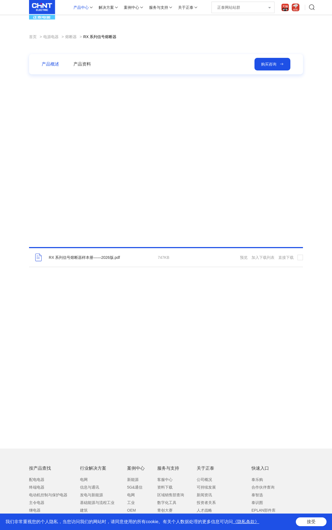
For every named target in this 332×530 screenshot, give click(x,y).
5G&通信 (134, 487)
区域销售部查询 (170, 495)
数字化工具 (166, 502)
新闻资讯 (204, 495)
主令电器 (36, 502)
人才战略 (204, 510)
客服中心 (165, 479)
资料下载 (165, 487)
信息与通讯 (89, 487)
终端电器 (36, 487)
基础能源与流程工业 (97, 502)
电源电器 (51, 37)
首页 (33, 37)
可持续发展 (206, 487)
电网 (84, 479)
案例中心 (131, 7)
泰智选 (257, 495)
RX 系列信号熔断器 (99, 37)
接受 (311, 521)
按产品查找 (40, 468)
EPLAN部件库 (263, 510)
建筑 (84, 510)
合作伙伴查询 (262, 487)
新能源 (133, 479)
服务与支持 (158, 7)
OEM (131, 510)
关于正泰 (185, 7)
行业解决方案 (93, 468)
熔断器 (71, 37)
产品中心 (81, 7)
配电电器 (36, 479)
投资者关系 (206, 502)
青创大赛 (165, 510)
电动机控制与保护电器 (48, 495)
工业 (131, 502)
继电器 (35, 510)
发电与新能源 (91, 495)
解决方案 (106, 7)
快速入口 (260, 468)
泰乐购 (257, 479)
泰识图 (257, 502)
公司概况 (204, 479)
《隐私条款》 (246, 521)
